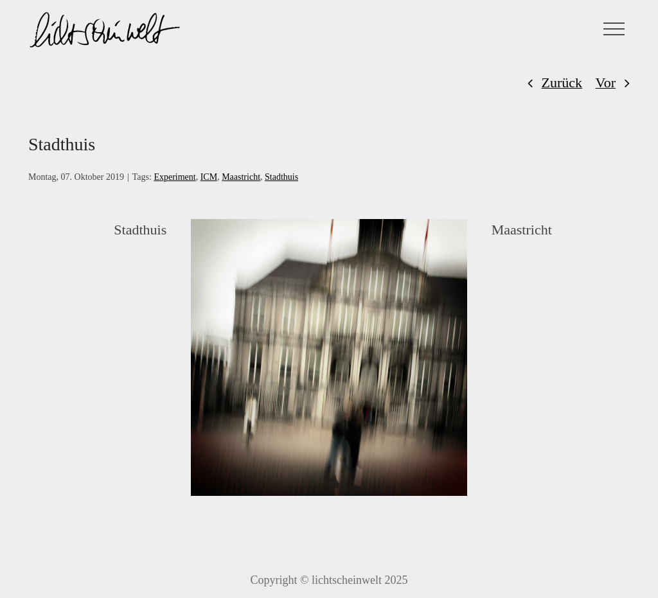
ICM (208, 177)
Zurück (562, 83)
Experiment (174, 177)
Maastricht (241, 177)
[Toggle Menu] (614, 28)
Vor (606, 83)
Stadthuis (281, 177)
